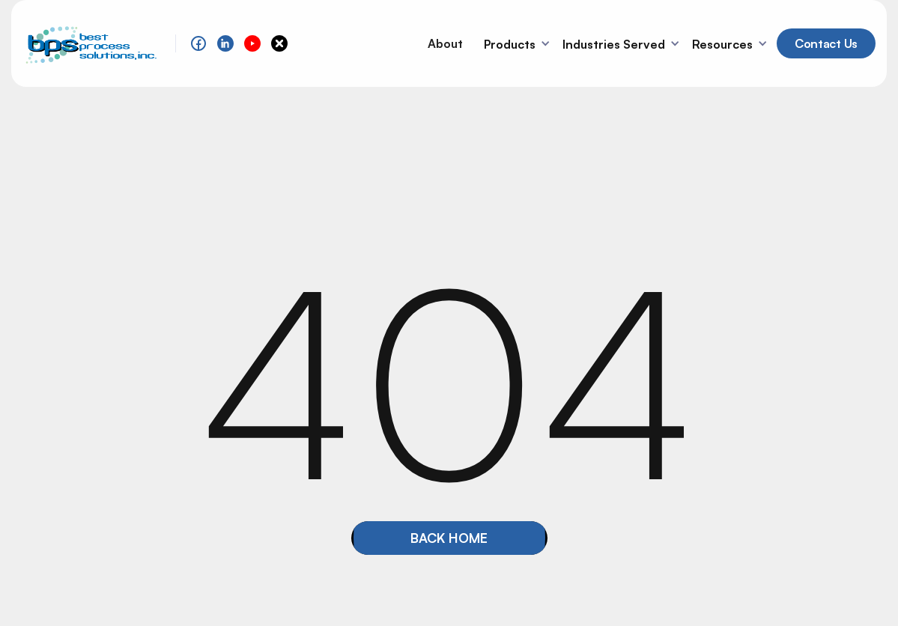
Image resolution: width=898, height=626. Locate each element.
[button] (518, 43)
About (445, 43)
